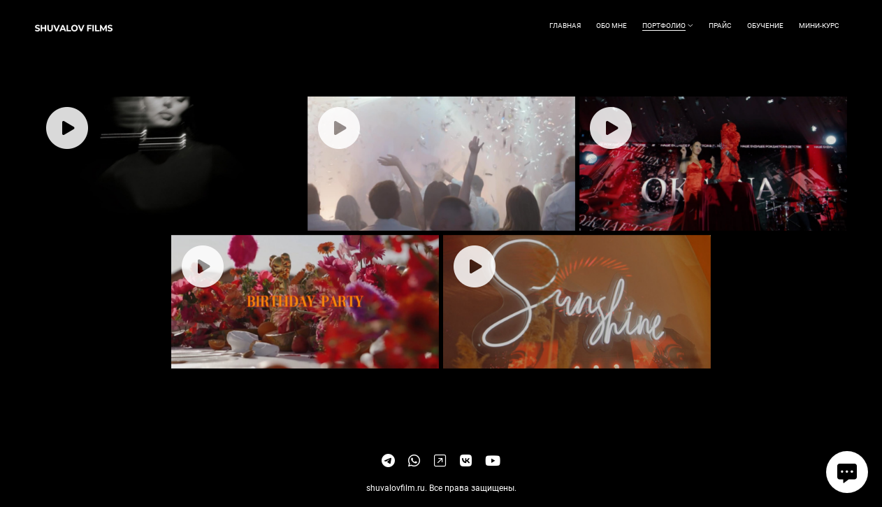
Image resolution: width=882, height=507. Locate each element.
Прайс (720, 25)
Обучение (765, 25)
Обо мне (611, 25)
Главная (565, 25)
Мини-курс (819, 25)
